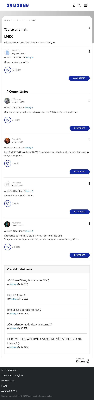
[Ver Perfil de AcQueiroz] (16, 223)
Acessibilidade (9, 370)
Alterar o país (9, 391)
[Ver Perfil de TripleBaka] (16, 183)
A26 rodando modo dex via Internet (28, 324)
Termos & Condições (12, 375)
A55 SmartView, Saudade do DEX (27, 280)
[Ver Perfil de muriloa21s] (16, 50)
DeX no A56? (15, 295)
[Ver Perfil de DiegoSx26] (16, 139)
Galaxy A (29, 57)
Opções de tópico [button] (85, 28)
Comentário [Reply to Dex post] (79, 78)
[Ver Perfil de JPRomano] (16, 99)
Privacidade (7, 381)
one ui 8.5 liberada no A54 (23, 309)
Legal (4, 386)
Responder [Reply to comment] (79, 128)
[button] (85, 51)
